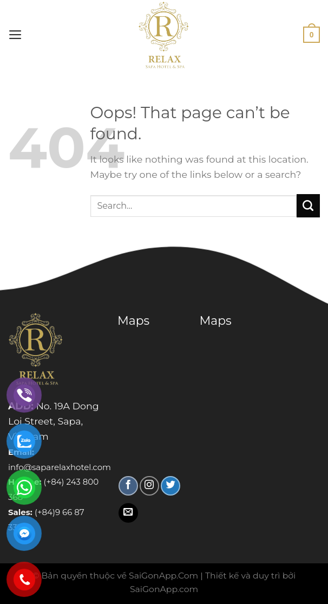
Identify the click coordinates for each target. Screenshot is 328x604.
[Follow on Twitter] (170, 486)
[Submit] (308, 205)
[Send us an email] (128, 513)
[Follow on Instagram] (149, 486)
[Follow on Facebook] (128, 486)
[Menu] (15, 35)
